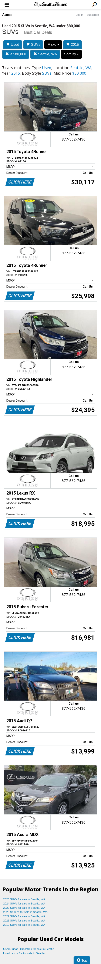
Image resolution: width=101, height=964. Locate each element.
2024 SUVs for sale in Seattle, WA (24, 903)
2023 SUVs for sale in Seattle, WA (24, 907)
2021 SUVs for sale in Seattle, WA (24, 920)
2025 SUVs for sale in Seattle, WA (24, 899)
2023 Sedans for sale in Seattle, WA (25, 912)
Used (12, 45)
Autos (7, 15)
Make (53, 45)
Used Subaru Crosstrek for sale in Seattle (28, 949)
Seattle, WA (45, 54)
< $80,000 (15, 54)
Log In (79, 14)
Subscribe (93, 14)
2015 (72, 45)
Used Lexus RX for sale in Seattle (23, 953)
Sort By (71, 54)
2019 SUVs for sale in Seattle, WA (24, 924)
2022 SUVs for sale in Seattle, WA (24, 916)
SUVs (33, 45)
